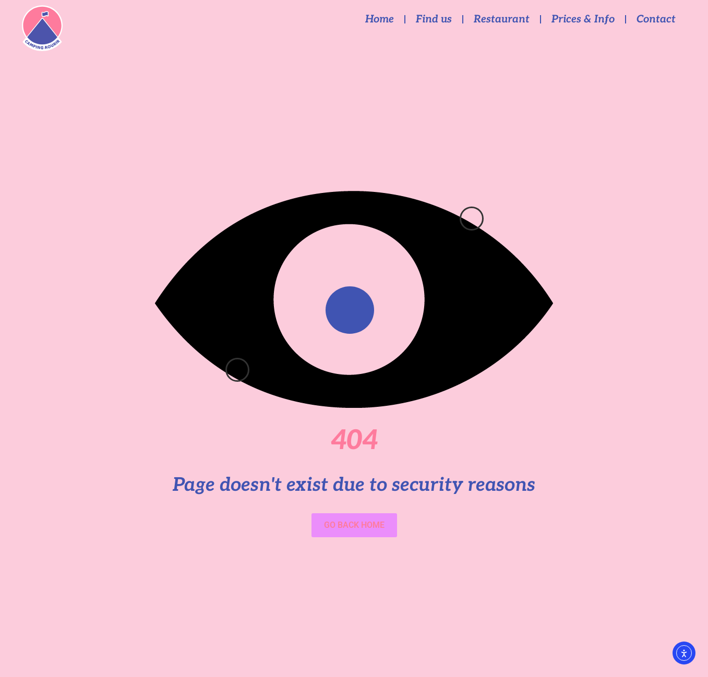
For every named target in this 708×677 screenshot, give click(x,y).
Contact (656, 19)
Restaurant (502, 19)
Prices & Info (583, 19)
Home (379, 19)
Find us (434, 19)
